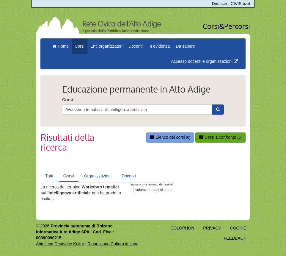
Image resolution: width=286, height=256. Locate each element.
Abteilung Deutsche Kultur (60, 243)
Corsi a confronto (220, 137)
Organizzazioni (98, 176)
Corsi (67, 99)
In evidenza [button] (159, 46)
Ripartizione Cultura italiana (112, 243)
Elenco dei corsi (170, 137)
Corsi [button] (79, 46)
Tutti (49, 176)
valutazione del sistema (153, 190)
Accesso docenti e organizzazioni (204, 61)
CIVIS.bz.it (240, 3)
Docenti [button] (135, 46)
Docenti (129, 176)
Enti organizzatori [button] (106, 46)
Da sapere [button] (185, 46)
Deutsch (219, 3)
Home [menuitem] (61, 46)
